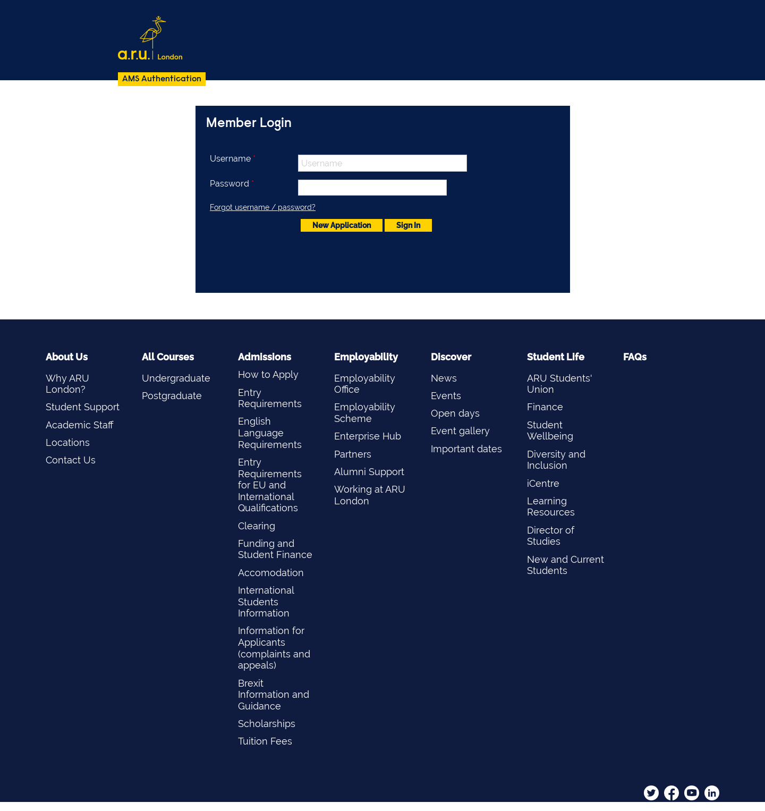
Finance (545, 406)
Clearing (256, 525)
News (444, 378)
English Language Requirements (270, 433)
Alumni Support (369, 471)
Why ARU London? (67, 384)
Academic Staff (79, 424)
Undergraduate (176, 378)
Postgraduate (172, 395)
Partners (352, 454)
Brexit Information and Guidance (273, 695)
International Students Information (266, 602)
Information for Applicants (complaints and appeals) (274, 648)
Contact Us (71, 460)
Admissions (264, 356)
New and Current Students (565, 565)
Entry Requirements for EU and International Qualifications (270, 485)
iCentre (543, 483)
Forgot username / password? (263, 207)
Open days (455, 413)
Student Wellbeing (550, 430)
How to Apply (268, 374)
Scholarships (266, 723)
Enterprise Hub (367, 436)
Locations (68, 442)
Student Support (83, 406)
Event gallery (460, 430)
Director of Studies (550, 536)
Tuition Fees (265, 741)
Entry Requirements (270, 398)
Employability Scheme (364, 412)
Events (446, 395)
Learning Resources (551, 506)
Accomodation (271, 572)
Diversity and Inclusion (556, 460)
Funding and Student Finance (275, 549)
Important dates (466, 448)
